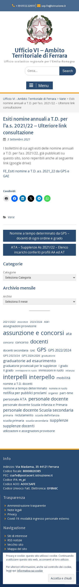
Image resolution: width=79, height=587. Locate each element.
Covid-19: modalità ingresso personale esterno (38, 518)
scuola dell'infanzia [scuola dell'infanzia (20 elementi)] (47, 415)
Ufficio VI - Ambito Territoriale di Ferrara (29, 99)
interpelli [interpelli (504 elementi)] (15, 377)
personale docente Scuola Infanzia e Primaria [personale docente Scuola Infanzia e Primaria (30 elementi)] (35, 405)
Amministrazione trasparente (26, 506)
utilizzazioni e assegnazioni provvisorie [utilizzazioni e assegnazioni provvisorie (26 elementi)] (29, 431)
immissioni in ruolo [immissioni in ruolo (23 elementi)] (51, 370)
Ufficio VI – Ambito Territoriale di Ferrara (39, 53)
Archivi (7, 296)
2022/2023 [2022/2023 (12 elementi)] (22, 322)
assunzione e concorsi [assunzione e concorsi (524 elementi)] (33, 333)
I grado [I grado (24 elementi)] (63, 366)
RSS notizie (14, 540)
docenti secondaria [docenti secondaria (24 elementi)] (15, 350)
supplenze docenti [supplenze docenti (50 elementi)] (19, 425)
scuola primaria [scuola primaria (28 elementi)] (13, 420)
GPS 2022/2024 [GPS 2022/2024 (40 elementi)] (59, 350)
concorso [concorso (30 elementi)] (21, 342)
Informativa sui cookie (30, 570)
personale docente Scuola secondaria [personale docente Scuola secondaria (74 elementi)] (38, 410)
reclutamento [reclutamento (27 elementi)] (24, 415)
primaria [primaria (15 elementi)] (8, 415)
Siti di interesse (17, 536)
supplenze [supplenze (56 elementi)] (59, 420)
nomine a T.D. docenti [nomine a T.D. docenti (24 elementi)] (17, 384)
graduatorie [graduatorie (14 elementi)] (48, 355)
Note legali (14, 510)
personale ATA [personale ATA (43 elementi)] (15, 399)
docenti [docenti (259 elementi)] (39, 341)
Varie (62, 99)
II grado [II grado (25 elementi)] (8, 370)
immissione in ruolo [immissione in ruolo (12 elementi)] (26, 370)
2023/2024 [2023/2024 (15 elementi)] (36, 321)
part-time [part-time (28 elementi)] (66, 393)
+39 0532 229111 (25, 5)
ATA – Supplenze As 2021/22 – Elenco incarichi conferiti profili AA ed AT (39, 249)
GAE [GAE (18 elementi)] (32, 350)
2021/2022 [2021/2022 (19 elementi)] (9, 322)
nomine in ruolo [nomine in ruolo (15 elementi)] (58, 388)
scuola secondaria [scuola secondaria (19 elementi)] (37, 420)
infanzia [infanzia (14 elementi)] (69, 370)
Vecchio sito (15, 544)
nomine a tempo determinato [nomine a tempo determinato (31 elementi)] (25, 388)
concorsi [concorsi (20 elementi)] (8, 342)
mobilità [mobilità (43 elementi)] (63, 377)
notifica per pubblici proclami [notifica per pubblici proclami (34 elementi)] (24, 393)
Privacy (12, 514)
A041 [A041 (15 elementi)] (47, 321)
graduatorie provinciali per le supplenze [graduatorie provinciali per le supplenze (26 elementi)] (30, 366)
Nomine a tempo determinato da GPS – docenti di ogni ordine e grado (39, 235)
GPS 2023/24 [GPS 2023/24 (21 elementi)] (11, 355)
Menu (39, 85)
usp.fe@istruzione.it (54, 5)
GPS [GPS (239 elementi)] (41, 349)
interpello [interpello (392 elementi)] (42, 377)
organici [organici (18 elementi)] (53, 393)
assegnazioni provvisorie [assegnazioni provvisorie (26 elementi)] (19, 326)
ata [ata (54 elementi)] (69, 333)
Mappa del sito (17, 549)
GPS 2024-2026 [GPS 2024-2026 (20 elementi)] (31, 355)
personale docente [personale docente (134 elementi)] (48, 399)
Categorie (9, 272)
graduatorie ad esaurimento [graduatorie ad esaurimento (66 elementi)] (29, 360)
